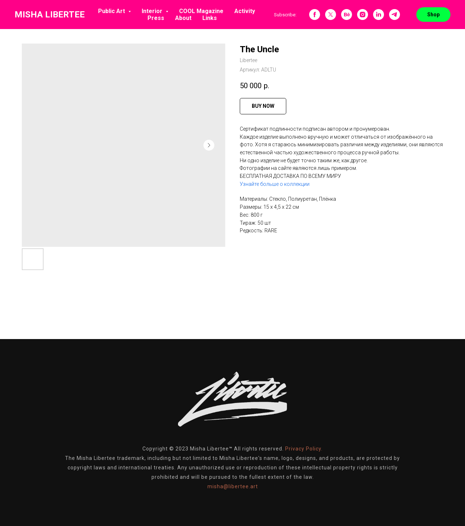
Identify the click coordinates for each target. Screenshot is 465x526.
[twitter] (330, 14)
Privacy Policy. (304, 449)
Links (209, 18)
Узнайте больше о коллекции (275, 184)
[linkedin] (378, 14)
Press (155, 18)
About (183, 18)
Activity (244, 11)
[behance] (346, 14)
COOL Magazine (201, 11)
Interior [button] (153, 11)
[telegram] (394, 14)
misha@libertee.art (232, 486)
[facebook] (314, 14)
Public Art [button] (112, 11)
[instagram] (362, 14)
